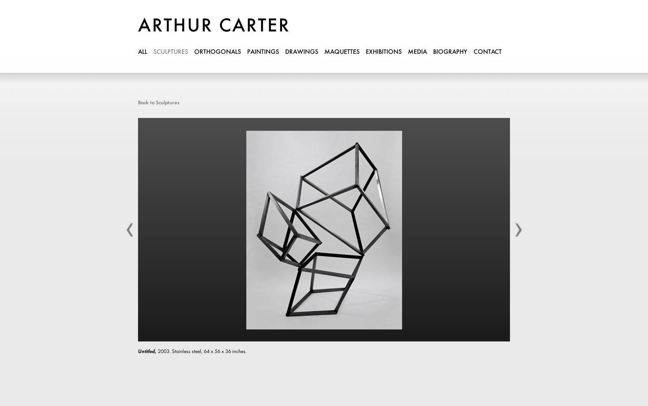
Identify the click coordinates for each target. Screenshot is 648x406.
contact (488, 52)
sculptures (170, 52)
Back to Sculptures (158, 103)
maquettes (342, 52)
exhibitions (384, 52)
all (142, 52)
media (417, 52)
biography (450, 52)
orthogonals (217, 52)
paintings (263, 52)
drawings (301, 52)
